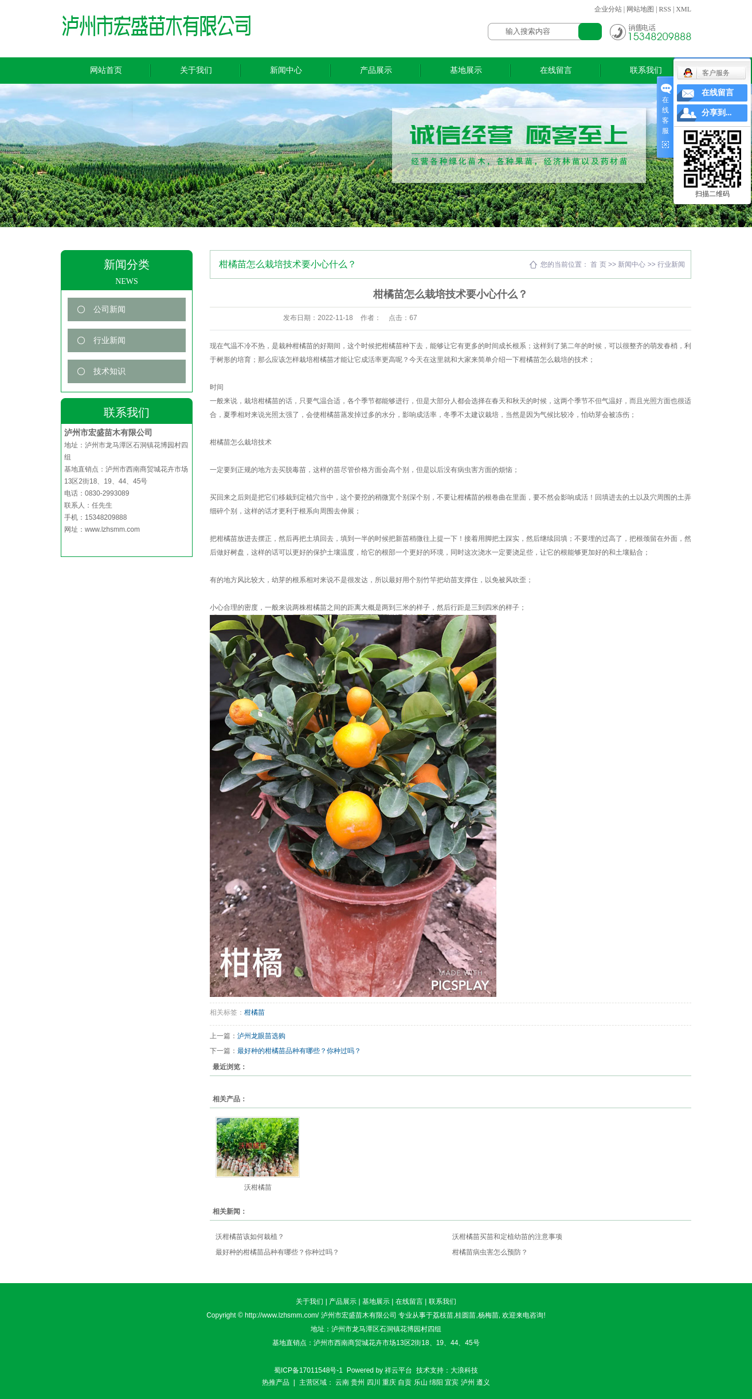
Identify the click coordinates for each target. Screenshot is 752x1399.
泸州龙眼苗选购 (261, 1036)
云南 (342, 1382)
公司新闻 (109, 309)
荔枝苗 (443, 1315)
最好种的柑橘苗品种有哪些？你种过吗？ (299, 1051)
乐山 (421, 1382)
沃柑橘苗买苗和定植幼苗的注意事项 (507, 1237)
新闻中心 (286, 70)
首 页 (598, 264)
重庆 (389, 1382)
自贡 (405, 1382)
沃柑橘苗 (258, 1187)
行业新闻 (109, 340)
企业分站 (608, 9)
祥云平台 (398, 1370)
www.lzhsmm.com (112, 529)
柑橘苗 (254, 1012)
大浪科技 (464, 1370)
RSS (665, 9)
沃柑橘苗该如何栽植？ (250, 1237)
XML (683, 9)
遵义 (483, 1382)
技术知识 (109, 371)
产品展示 (376, 70)
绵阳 (436, 1382)
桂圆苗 (465, 1315)
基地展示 (466, 70)
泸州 (468, 1382)
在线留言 (556, 70)
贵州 (358, 1382)
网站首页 (106, 70)
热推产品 (275, 1382)
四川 (374, 1382)
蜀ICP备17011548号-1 (308, 1370)
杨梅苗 (488, 1315)
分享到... (717, 112)
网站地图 (640, 9)
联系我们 (646, 70)
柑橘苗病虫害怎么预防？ (490, 1252)
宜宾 (452, 1382)
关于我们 (196, 70)
